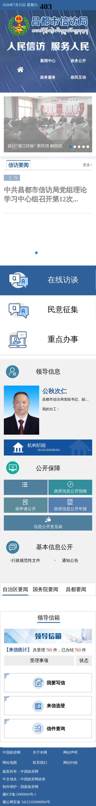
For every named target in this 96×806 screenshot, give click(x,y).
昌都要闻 (76, 589)
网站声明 (70, 752)
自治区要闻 (15, 589)
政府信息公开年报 (70, 509)
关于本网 (40, 752)
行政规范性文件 (26, 560)
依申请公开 (25, 509)
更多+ (87, 165)
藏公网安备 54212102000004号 (26, 802)
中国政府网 (11, 752)
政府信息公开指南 (70, 491)
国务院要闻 (45, 589)
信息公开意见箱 (48, 526)
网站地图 (10, 763)
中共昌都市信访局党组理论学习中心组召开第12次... (45, 194)
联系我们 (40, 763)
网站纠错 (70, 763)
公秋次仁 (54, 391)
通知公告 (70, 560)
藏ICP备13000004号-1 (19, 794)
